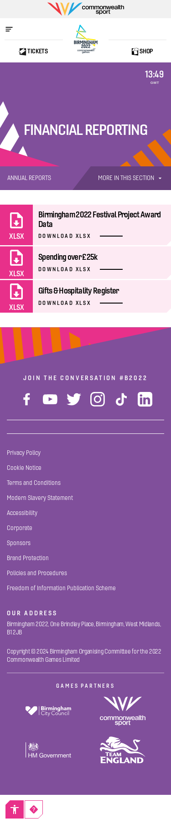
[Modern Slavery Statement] (40, 498)
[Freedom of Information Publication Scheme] (61, 588)
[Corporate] (19, 528)
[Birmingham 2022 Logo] (85, 39)
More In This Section (131, 178)
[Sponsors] (19, 543)
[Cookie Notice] (24, 468)
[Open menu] (14, 29)
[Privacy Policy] (24, 453)
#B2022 (133, 378)
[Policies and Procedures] (37, 573)
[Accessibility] (14, 809)
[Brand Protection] (28, 558)
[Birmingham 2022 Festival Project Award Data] (85, 225)
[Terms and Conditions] (34, 483)
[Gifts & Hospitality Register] (85, 296)
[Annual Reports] (29, 178)
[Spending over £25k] (85, 262)
